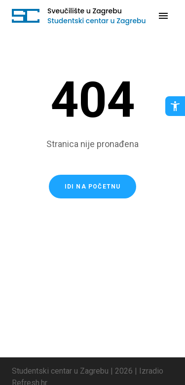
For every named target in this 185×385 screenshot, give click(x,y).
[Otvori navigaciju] (163, 16)
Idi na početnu (93, 186)
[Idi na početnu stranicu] (25, 16)
